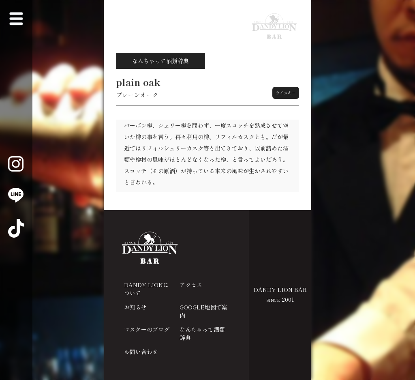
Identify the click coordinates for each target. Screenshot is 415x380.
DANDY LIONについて (146, 289)
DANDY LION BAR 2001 (280, 294)
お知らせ (135, 307)
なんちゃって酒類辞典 (202, 333)
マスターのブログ (146, 329)
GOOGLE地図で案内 (203, 311)
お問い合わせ (141, 352)
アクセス (191, 285)
